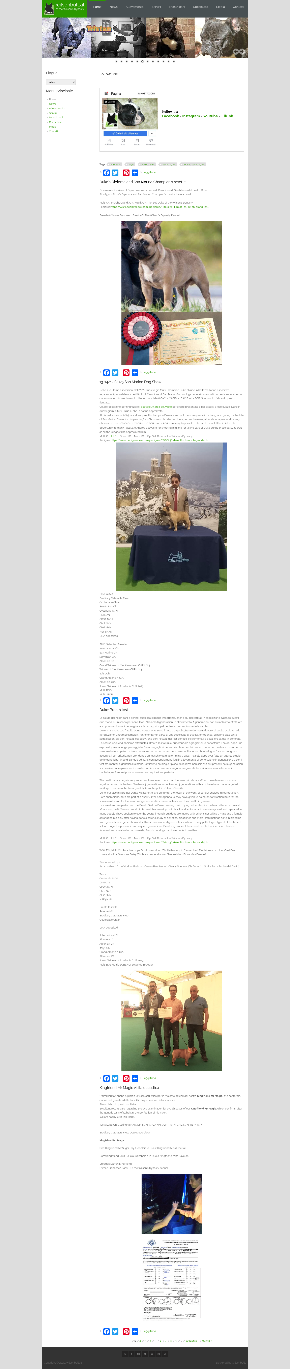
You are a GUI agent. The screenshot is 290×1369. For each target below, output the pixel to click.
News (114, 7)
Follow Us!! (108, 74)
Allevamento (135, 7)
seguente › (192, 1340)
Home (97, 7)
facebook (115, 164)
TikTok (227, 116)
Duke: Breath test (113, 710)
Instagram (191, 116)
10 (163, 62)
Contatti (238, 7)
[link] (156, 406)
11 (168, 62)
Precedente (236, 52)
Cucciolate (200, 7)
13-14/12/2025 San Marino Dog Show (130, 382)
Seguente (242, 52)
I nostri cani (177, 7)
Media (220, 7)
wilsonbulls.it (70, 5)
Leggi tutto (149, 172)
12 (174, 62)
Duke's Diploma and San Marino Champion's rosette (142, 182)
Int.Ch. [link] (114, 436)
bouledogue (168, 164)
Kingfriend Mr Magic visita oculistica (129, 1088)
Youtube (210, 116)
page (130, 164)
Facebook (170, 116)
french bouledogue (193, 164)
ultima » (207, 1340)
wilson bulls (147, 164)
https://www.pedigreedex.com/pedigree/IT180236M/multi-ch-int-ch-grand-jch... (160, 206)
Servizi (156, 7)
